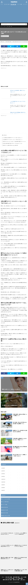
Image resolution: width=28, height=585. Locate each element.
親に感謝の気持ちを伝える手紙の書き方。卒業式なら (20, 447)
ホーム (2, 4)
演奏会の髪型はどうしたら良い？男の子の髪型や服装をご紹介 (20, 570)
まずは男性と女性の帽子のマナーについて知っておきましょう (12, 137)
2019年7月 (3, 470)
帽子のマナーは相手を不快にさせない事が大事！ (10, 145)
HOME (3, 41)
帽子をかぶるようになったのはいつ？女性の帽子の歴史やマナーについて (14, 141)
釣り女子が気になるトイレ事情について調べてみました (20, 455)
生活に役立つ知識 (6, 4)
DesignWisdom (14, 2)
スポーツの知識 (19, 4)
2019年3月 (3, 473)
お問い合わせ (22, 579)
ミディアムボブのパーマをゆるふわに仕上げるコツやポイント (7, 534)
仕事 (11, 26)
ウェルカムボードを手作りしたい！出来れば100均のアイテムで (7, 546)
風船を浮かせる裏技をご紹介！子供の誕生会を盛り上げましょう (7, 558)
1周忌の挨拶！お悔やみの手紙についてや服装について (20, 415)
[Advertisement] (14, 14)
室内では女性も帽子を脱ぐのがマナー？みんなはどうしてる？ (12, 143)
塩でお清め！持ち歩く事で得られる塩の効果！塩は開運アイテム (20, 423)
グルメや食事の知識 (5, 501)
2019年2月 (3, 476)
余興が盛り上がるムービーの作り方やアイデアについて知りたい (20, 546)
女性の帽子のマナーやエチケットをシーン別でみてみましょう (12, 139)
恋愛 (9, 26)
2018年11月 (3, 479)
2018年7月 (3, 490)
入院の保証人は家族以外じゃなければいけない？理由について (20, 439)
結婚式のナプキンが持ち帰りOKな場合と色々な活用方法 (20, 431)
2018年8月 (3, 487)
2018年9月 (3, 484)
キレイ (2, 26)
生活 (7, 26)
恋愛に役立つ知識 (16, 579)
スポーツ (4, 26)
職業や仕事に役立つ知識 (6, 515)
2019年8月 (3, 468)
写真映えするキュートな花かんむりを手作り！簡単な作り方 (7, 570)
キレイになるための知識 (9, 578)
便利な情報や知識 (13, 4)
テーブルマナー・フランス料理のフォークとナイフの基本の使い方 (20, 534)
